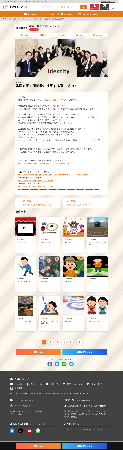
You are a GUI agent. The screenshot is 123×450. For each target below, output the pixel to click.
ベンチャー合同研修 (70, 414)
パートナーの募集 (85, 430)
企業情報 (61, 35)
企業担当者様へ (113, 1)
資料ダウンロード (102, 411)
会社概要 (12, 411)
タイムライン (95, 384)
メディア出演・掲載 (35, 411)
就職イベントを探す (73, 384)
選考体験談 (23, 393)
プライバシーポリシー (17, 414)
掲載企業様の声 (69, 411)
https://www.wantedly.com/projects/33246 (35, 186)
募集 (43, 35)
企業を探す (52, 384)
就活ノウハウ (14, 393)
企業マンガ (64, 393)
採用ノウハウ (90, 411)
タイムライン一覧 (36, 19)
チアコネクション (92, 414)
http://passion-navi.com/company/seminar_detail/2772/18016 (44, 163)
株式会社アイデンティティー (18, 19)
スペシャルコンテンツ (36, 393)
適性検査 (16, 388)
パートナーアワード (99, 430)
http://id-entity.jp (52, 100)
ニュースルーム (22, 411)
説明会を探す (34, 384)
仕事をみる (38, 352)
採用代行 (74, 417)
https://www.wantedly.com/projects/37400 (35, 181)
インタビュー (98, 35)
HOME (4, 19)
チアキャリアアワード (71, 430)
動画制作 (66, 417)
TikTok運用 (102, 414)
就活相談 (48, 393)
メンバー (80, 35)
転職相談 (56, 393)
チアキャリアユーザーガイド (79, 393)
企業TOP (24, 35)
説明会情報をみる (84, 352)
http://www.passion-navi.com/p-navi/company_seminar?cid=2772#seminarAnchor (53, 175)
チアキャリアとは (20, 406)
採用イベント (80, 411)
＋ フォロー (34, 29)
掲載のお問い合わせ (95, 406)
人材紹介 (81, 414)
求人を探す (17, 384)
